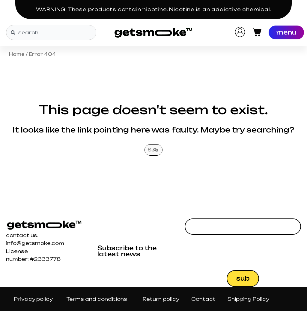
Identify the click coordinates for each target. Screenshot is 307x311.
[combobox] (51, 32)
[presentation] (230, 252)
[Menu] (286, 32)
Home (17, 54)
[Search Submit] (155, 150)
